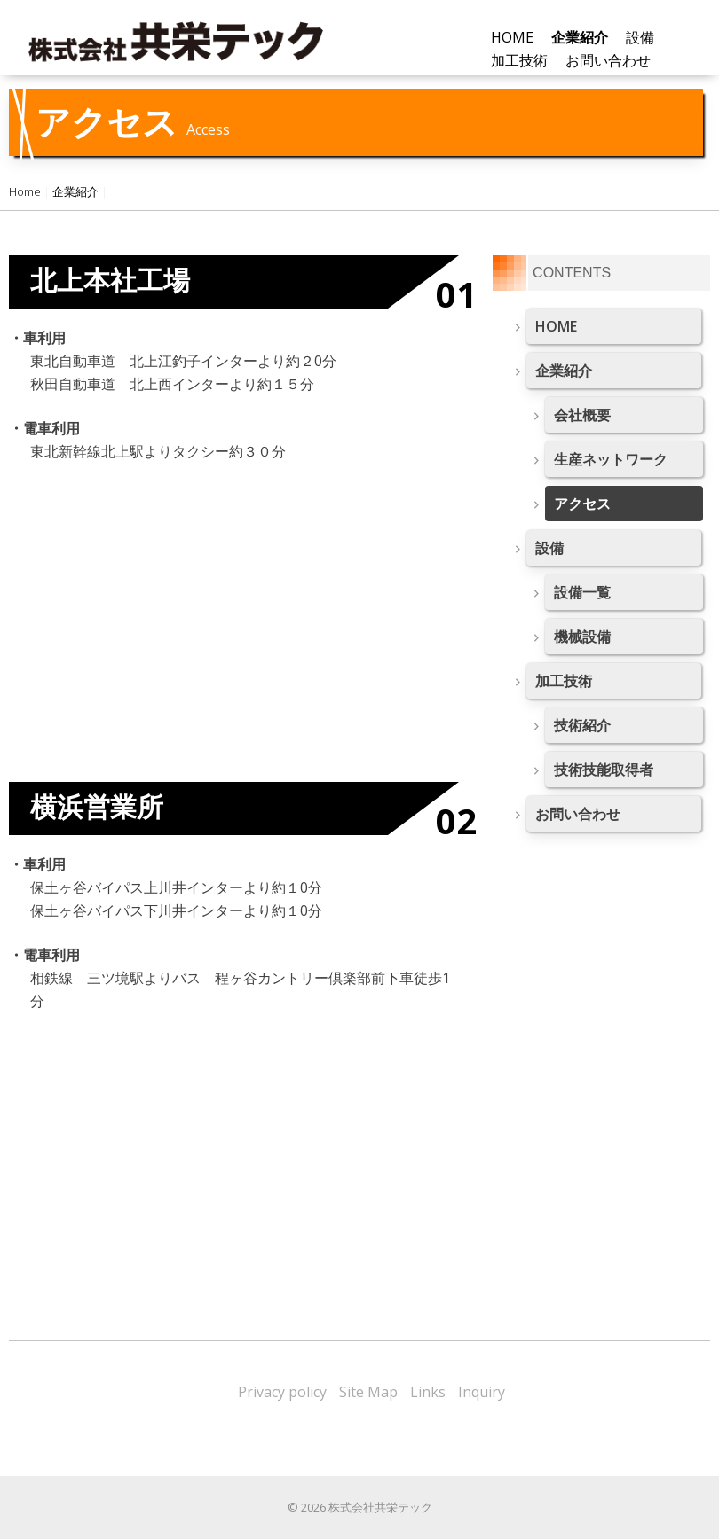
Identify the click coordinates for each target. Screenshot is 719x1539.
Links (428, 1392)
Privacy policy (282, 1392)
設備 (549, 548)
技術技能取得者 (603, 769)
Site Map (368, 1392)
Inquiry (481, 1392)
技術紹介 (582, 725)
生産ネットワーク (611, 459)
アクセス (582, 503)
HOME (512, 37)
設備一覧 (582, 592)
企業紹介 (75, 191)
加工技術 (563, 681)
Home (25, 191)
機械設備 (582, 636)
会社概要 (582, 415)
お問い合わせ (608, 60)
